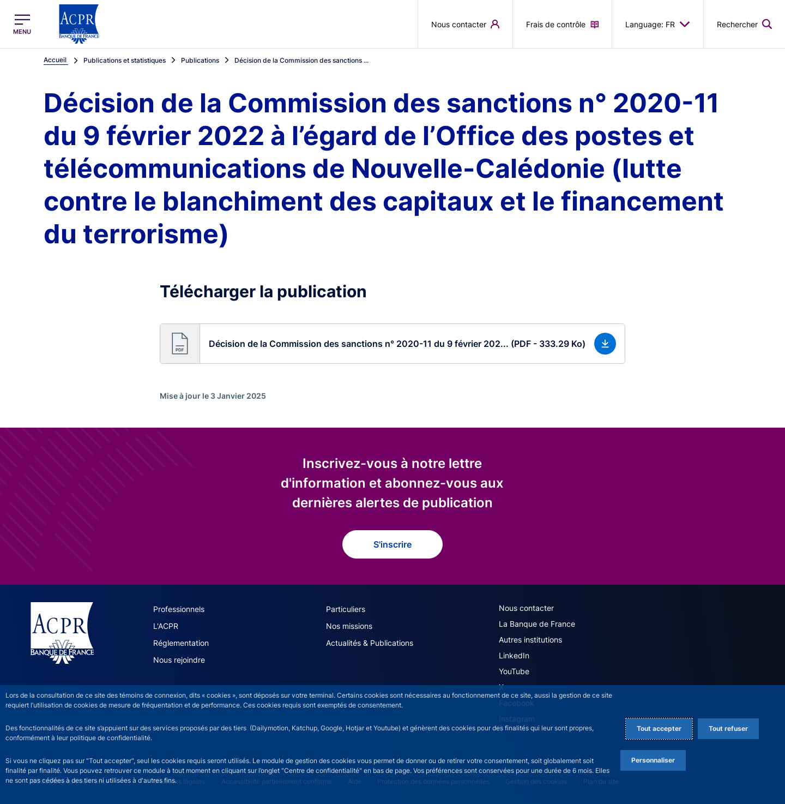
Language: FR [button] (657, 24)
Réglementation (181, 642)
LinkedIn (514, 655)
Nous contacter (526, 608)
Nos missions (349, 626)
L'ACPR (165, 626)
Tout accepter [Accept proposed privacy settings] (659, 728)
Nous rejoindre (179, 659)
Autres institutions (530, 639)
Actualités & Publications (369, 642)
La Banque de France (537, 623)
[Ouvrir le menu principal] (22, 24)
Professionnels (178, 609)
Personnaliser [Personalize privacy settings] (653, 760)
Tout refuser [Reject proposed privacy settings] (728, 728)
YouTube (514, 671)
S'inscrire (392, 544)
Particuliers (345, 609)
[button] (392, 343)
